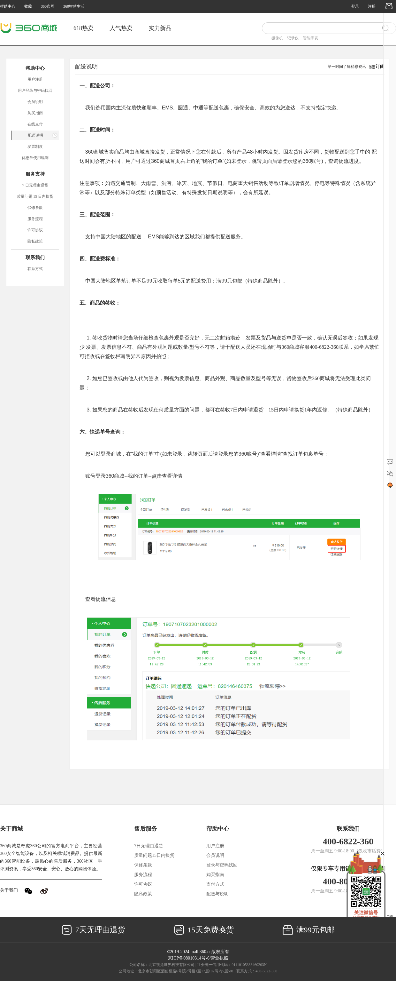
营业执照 (219, 958)
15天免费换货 (204, 930)
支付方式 (215, 884)
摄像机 (277, 38)
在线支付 (35, 124)
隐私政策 (35, 241)
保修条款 (35, 207)
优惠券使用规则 (35, 158)
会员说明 (35, 102)
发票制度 (35, 146)
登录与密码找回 (222, 865)
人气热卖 (121, 28)
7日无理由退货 (148, 845)
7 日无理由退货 (35, 185)
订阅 (380, 66)
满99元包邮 (309, 930)
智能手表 (310, 38)
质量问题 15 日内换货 (35, 196)
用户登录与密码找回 (35, 90)
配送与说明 (217, 893)
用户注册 (35, 79)
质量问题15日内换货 (154, 855)
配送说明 (35, 135)
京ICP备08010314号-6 (188, 958)
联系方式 (35, 269)
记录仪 (293, 38)
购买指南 (35, 113)
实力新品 (159, 28)
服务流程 (35, 219)
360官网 (47, 6)
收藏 (28, 6)
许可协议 (35, 230)
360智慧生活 (73, 6)
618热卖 (83, 28)
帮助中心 (7, 6)
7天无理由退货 (93, 930)
